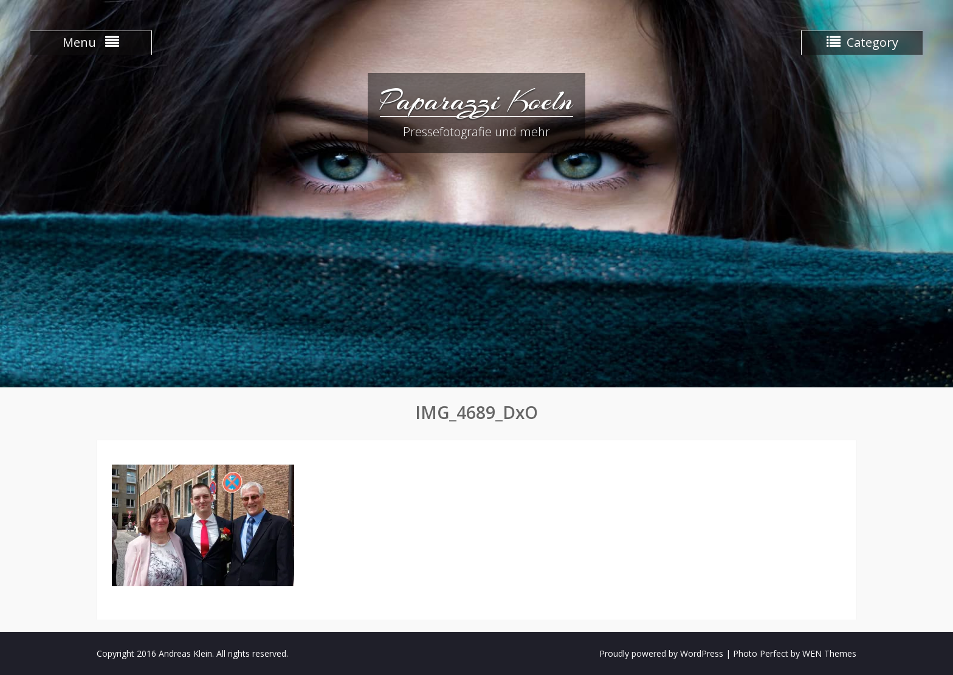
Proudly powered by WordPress (661, 653)
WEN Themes (829, 653)
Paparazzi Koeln (476, 100)
